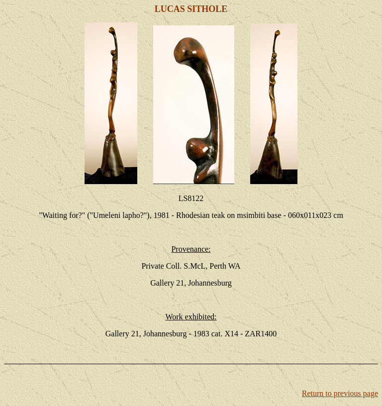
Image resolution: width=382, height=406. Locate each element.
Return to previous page (340, 393)
